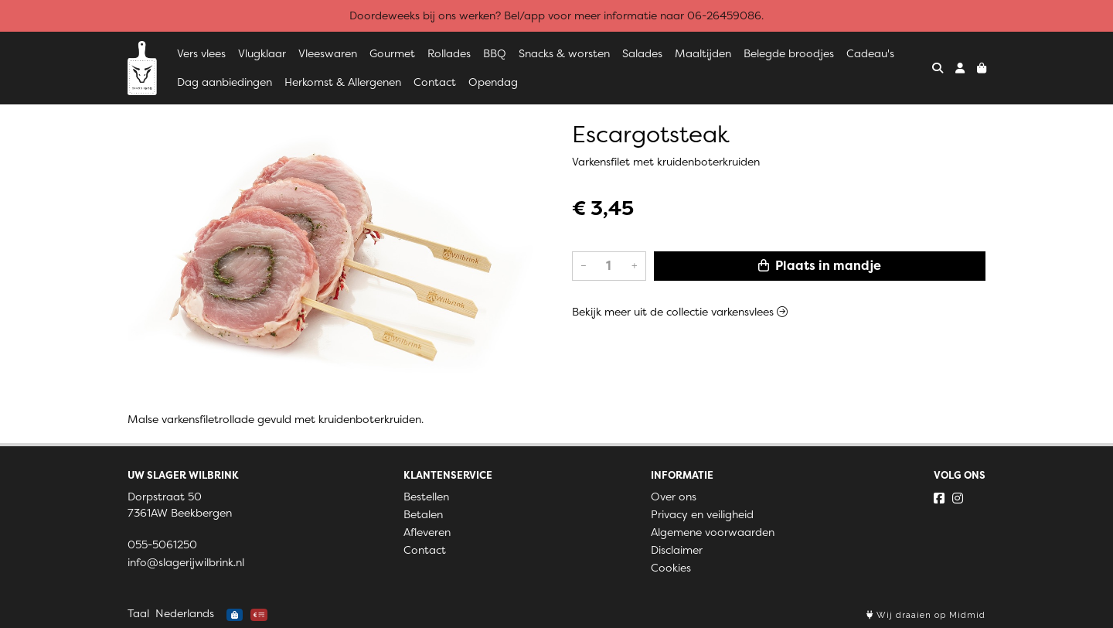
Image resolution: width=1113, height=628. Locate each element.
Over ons (673, 496)
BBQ (494, 53)
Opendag (493, 82)
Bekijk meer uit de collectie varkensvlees (680, 312)
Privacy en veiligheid (702, 514)
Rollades (449, 53)
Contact (435, 82)
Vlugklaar (262, 53)
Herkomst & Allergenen (342, 82)
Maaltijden (703, 53)
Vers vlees (201, 53)
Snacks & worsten (564, 53)
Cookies (671, 568)
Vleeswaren (327, 53)
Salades (642, 53)
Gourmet (392, 53)
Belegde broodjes (789, 53)
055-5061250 (162, 544)
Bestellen (426, 496)
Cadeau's (870, 53)
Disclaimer (677, 550)
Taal (138, 613)
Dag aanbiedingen (224, 82)
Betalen (423, 514)
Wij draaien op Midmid (925, 615)
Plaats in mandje (819, 266)
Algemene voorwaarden (712, 532)
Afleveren (427, 532)
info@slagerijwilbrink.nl (186, 562)
